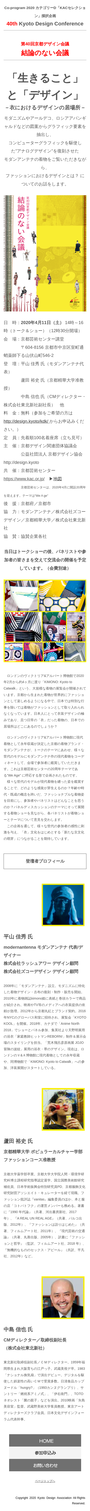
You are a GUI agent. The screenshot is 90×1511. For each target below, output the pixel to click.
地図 (57, 478)
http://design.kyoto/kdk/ (26, 421)
